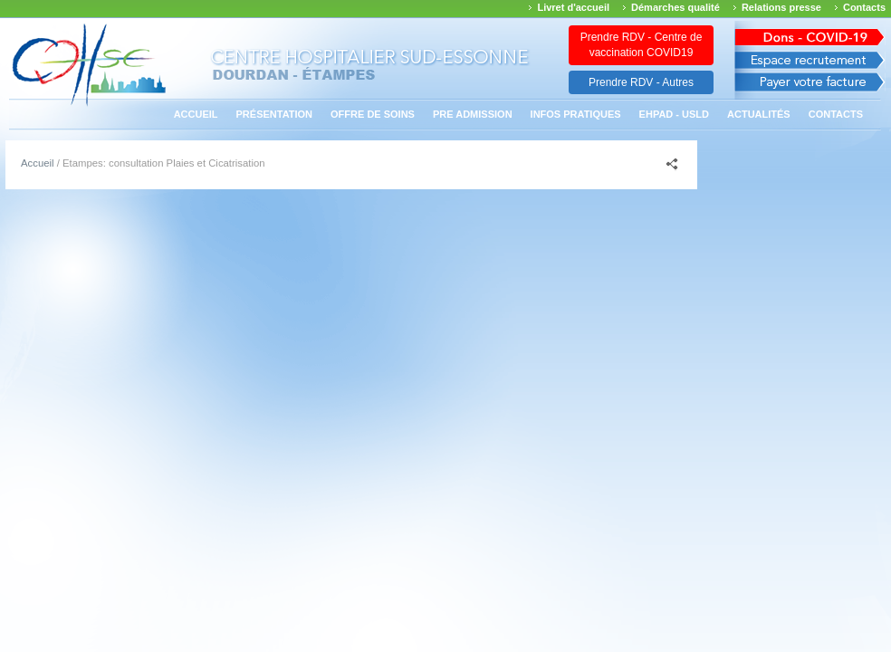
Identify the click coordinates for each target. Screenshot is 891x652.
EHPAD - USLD (674, 114)
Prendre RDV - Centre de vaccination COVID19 (641, 45)
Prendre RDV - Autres (641, 82)
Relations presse (781, 7)
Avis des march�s (810, 34)
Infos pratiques (576, 114)
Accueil (196, 114)
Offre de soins (373, 114)
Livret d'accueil (573, 7)
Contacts (864, 7)
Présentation (274, 114)
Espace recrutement (810, 60)
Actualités (758, 114)
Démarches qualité (675, 7)
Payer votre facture (810, 86)
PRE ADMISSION (473, 114)
